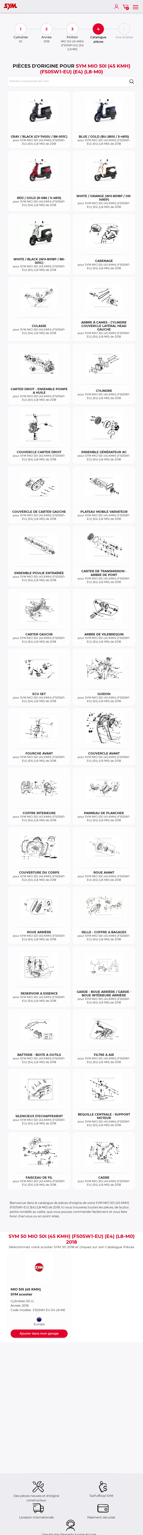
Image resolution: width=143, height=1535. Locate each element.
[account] (117, 6)
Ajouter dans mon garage (39, 1333)
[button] (39, 1267)
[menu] (135, 6)
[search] (131, 81)
